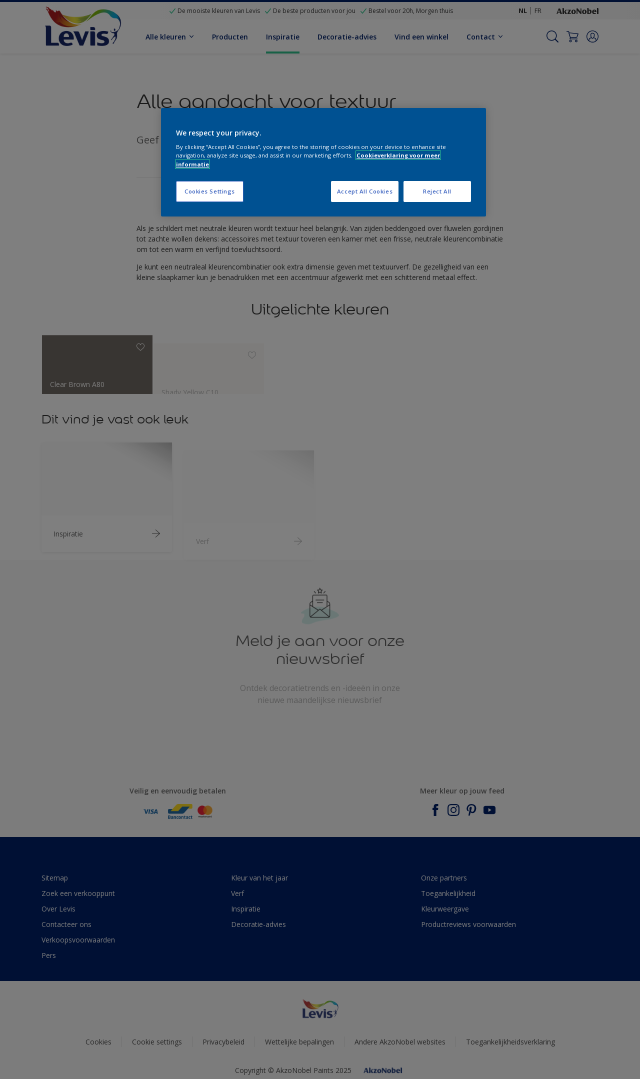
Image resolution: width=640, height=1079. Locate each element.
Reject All (437, 191)
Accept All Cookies (364, 191)
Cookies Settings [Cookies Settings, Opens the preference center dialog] (209, 191)
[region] (323, 162)
